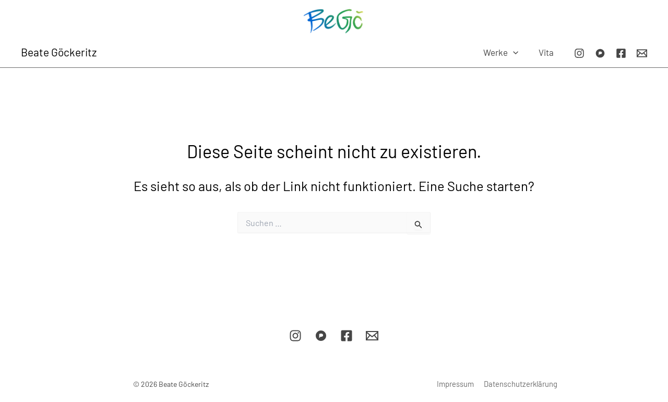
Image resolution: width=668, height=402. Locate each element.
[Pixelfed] (600, 53)
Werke (504, 52)
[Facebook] (621, 53)
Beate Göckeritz (59, 51)
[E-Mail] (642, 53)
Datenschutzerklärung (520, 383)
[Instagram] (579, 53)
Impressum (456, 383)
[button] (516, 52)
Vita (547, 52)
